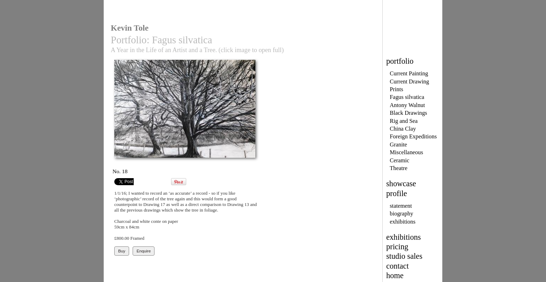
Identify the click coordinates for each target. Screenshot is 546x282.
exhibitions (402, 221)
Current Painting (409, 73)
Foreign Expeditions (413, 136)
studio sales (404, 256)
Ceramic (399, 160)
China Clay (403, 128)
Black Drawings (408, 112)
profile (396, 193)
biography (401, 213)
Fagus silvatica (407, 97)
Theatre (398, 168)
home (395, 275)
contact (397, 266)
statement (401, 205)
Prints (396, 89)
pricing (397, 246)
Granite (398, 144)
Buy (121, 251)
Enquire (143, 251)
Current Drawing (409, 81)
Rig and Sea (404, 121)
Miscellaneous (406, 152)
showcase (401, 183)
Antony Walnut (407, 105)
